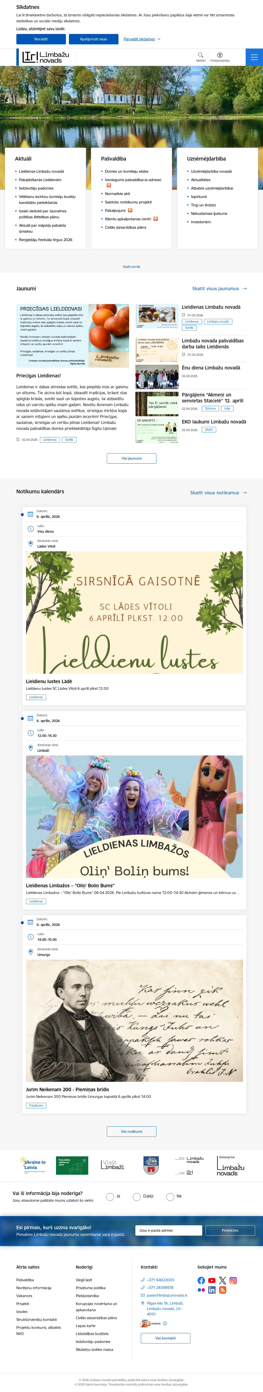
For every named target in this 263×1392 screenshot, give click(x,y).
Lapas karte (85, 1325)
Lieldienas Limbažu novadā (211, 307)
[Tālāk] (239, 1165)
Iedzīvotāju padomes (93, 1341)
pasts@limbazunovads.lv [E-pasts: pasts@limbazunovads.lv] (167, 1295)
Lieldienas (50, 440)
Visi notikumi (131, 1131)
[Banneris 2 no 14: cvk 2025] (72, 1165)
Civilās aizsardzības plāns (96, 1317)
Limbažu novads (218, 321)
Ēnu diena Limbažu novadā (211, 368)
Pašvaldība (25, 1280)
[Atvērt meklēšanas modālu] (201, 58)
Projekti (22, 1303)
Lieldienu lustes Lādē (49, 681)
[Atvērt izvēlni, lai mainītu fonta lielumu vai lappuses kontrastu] (220, 58)
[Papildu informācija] (165, 1323)
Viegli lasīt (84, 1280)
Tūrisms (210, 408)
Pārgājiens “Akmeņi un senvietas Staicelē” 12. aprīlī (212, 398)
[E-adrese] (151, 1323)
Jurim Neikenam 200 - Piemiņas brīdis (67, 1089)
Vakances (24, 1295)
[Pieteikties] (230, 1230)
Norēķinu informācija (33, 1287)
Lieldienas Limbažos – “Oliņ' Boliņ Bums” (70, 886)
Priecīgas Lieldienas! (38, 376)
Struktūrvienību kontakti (36, 1319)
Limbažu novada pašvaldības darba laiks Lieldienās (213, 344)
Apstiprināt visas (93, 39)
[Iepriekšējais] (24, 1165)
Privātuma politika (91, 1287)
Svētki (69, 440)
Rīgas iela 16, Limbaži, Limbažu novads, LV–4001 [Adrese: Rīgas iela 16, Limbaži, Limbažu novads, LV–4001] (165, 1308)
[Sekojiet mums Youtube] (212, 1280)
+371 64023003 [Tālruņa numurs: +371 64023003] (160, 1280)
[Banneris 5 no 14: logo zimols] (191, 1165)
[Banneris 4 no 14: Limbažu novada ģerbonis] (151, 1165)
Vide (227, 408)
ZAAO (209, 429)
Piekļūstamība (87, 1295)
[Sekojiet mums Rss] (222, 1289)
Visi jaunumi (132, 458)
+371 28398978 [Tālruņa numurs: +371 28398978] (160, 1287)
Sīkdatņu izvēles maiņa (94, 1349)
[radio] (113, 1196)
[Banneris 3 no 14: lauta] (112, 1165)
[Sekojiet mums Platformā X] (222, 1280)
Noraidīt (41, 39)
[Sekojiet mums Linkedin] (212, 1290)
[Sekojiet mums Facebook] (201, 1280)
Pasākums (36, 1105)
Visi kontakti (165, 1338)
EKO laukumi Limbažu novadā (214, 422)
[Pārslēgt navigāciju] (254, 57)
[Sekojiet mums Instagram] (233, 1280)
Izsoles (22, 1311)
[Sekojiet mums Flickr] (201, 1290)
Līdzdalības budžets (92, 1333)
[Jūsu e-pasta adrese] (168, 1230)
